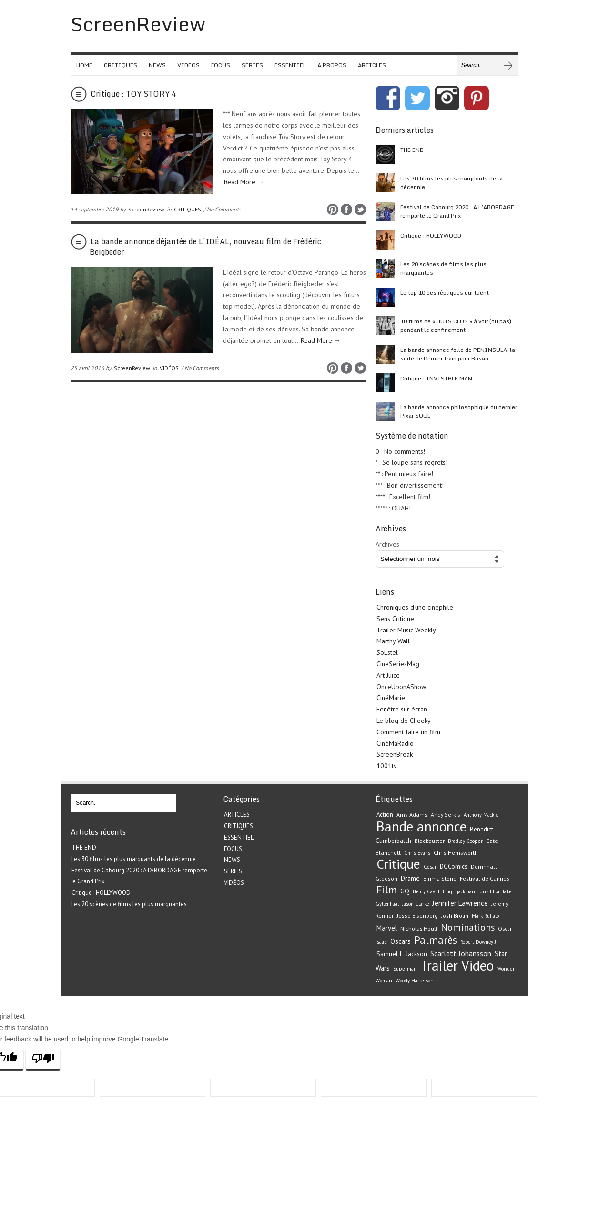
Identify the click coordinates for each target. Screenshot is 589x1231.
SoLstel (387, 652)
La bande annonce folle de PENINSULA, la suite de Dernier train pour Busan (457, 354)
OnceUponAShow (401, 686)
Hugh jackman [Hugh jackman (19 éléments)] (459, 891)
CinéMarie (390, 697)
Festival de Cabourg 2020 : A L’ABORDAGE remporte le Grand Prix (457, 211)
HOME (84, 65)
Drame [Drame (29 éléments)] (410, 878)
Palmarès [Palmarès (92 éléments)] (435, 940)
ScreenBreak (394, 754)
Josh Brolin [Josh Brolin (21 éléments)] (454, 915)
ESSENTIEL (290, 65)
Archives (387, 544)
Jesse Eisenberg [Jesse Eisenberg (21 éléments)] (417, 915)
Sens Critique (395, 618)
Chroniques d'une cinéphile (414, 607)
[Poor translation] (43, 1058)
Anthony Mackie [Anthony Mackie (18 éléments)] (481, 814)
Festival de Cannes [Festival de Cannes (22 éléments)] (484, 878)
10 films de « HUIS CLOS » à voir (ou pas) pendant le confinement (455, 325)
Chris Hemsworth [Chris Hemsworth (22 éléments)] (456, 852)
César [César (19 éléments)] (430, 866)
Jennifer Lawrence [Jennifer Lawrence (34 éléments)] (460, 903)
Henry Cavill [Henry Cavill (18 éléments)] (426, 891)
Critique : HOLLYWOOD (430, 235)
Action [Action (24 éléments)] (384, 815)
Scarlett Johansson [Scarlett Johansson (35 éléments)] (460, 953)
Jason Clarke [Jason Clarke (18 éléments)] (415, 904)
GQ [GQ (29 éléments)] (404, 891)
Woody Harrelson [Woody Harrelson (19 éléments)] (415, 980)
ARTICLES (372, 65)
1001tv (386, 765)
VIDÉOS (188, 65)
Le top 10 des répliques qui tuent (444, 292)
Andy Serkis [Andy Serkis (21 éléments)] (445, 814)
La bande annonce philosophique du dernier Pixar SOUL (458, 411)
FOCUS (220, 65)
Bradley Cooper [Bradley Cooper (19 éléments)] (465, 841)
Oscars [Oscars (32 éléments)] (400, 941)
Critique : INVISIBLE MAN (436, 378)
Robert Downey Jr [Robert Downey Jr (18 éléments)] (479, 942)
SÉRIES (252, 65)
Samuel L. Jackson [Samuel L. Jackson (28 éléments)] (401, 954)
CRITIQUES (120, 65)
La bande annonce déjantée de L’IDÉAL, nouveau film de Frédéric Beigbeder (205, 246)
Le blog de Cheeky (403, 720)
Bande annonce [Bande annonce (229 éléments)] (421, 826)
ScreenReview (146, 209)
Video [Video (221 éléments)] (477, 965)
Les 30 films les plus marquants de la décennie (451, 182)
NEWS (157, 65)
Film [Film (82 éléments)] (386, 889)
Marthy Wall (393, 641)
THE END (412, 149)
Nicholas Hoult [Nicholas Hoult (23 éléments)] (418, 928)
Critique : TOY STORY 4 (133, 94)
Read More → (244, 182)
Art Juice (388, 675)
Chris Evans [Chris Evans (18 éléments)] (417, 853)
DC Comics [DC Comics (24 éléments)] (453, 866)
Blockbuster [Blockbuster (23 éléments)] (430, 840)
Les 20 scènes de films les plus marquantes (443, 268)
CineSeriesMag (397, 664)
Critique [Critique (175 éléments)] (398, 863)
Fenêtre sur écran (401, 709)
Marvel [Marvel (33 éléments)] (386, 927)
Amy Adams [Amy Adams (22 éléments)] (411, 814)
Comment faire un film (408, 732)
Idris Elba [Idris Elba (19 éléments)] (488, 891)
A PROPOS (331, 65)
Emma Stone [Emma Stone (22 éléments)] (440, 878)
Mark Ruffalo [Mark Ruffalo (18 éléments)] (485, 915)
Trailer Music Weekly (406, 630)
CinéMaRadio (395, 743)
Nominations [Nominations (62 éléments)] (468, 927)
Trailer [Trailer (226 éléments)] (439, 965)
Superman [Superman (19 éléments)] (405, 968)
